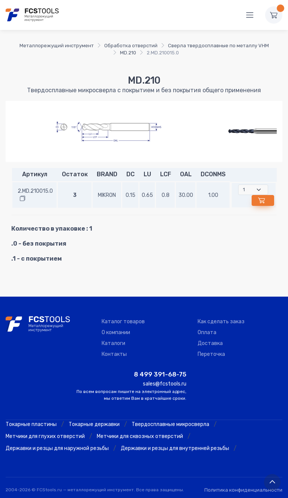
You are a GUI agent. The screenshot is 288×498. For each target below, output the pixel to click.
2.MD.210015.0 (35, 191)
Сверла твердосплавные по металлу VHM (218, 45)
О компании (116, 332)
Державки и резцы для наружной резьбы (57, 448)
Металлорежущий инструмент (57, 45)
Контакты (114, 354)
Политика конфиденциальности (243, 490)
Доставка (210, 343)
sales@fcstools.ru (164, 384)
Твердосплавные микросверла (170, 424)
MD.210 (128, 53)
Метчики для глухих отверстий (45, 436)
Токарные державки (94, 424)
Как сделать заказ (221, 321)
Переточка (211, 354)
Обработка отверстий (131, 45)
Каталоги (113, 343)
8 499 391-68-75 (160, 374)
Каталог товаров (123, 321)
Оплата (207, 332)
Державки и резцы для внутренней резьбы (175, 448)
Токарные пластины (31, 424)
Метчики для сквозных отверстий (140, 436)
